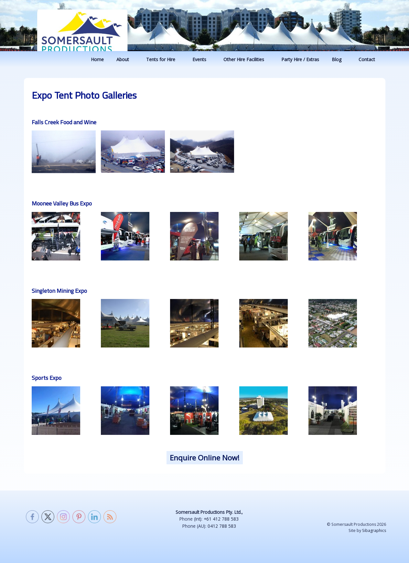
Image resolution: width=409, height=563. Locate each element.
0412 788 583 (222, 526)
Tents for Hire (163, 59)
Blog (340, 59)
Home (97, 59)
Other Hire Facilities (246, 59)
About (125, 59)
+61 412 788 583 (221, 519)
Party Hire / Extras (300, 59)
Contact (370, 59)
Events (202, 59)
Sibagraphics (374, 530)
